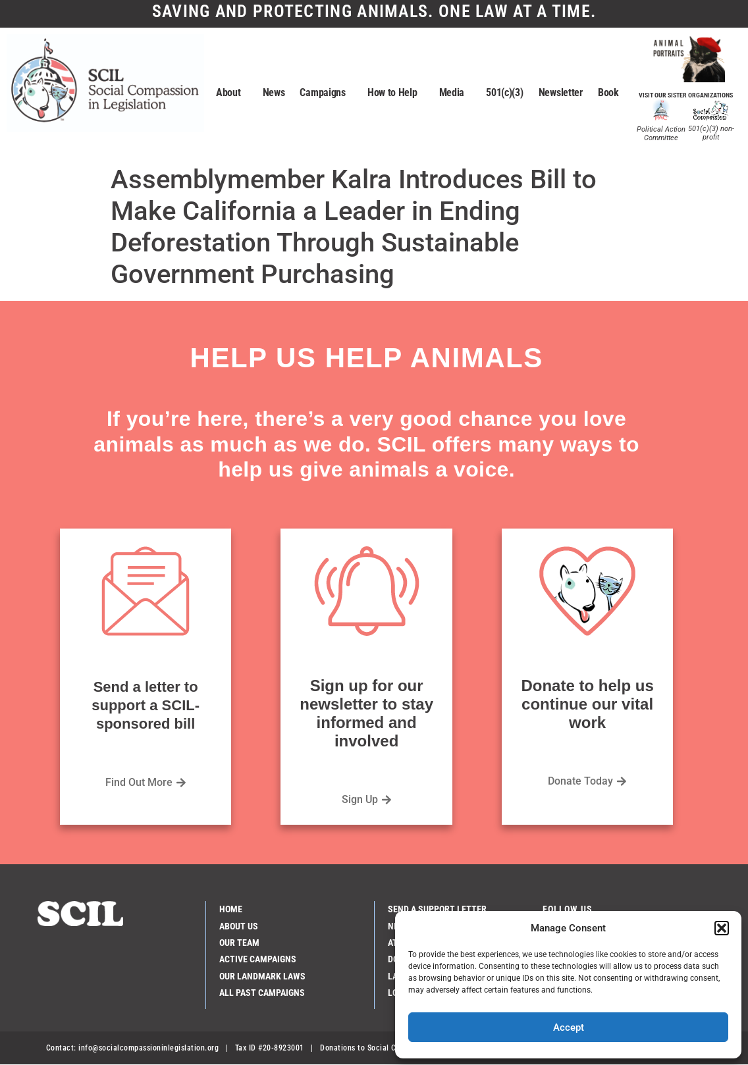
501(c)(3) (504, 92)
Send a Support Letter (437, 909)
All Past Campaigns (262, 992)
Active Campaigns (257, 959)
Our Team (239, 942)
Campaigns (326, 92)
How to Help (395, 92)
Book (608, 92)
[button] (721, 928)
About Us (238, 926)
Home (230, 909)
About (232, 92)
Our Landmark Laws (262, 976)
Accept (568, 1027)
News (274, 92)
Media (455, 92)
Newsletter (561, 92)
